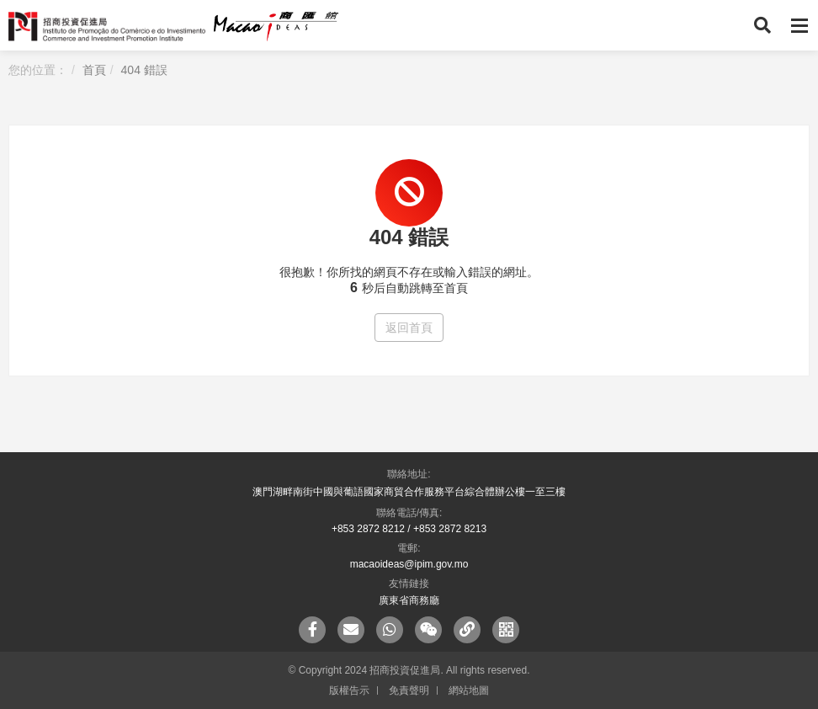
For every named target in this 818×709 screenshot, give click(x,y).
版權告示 (349, 690)
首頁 (94, 70)
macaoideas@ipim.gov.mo (409, 564)
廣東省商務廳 (409, 600)
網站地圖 (469, 690)
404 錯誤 (144, 70)
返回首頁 (409, 327)
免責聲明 (409, 690)
